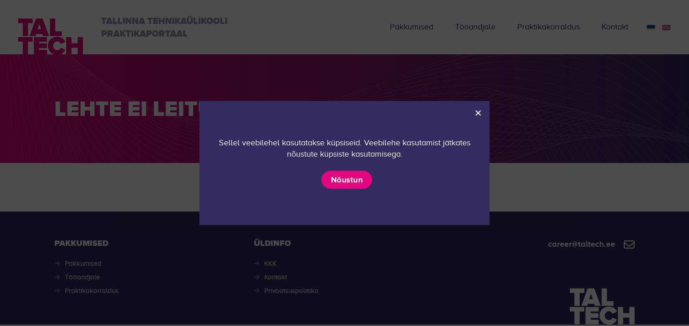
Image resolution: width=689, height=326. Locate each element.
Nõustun (347, 179)
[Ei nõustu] (477, 112)
